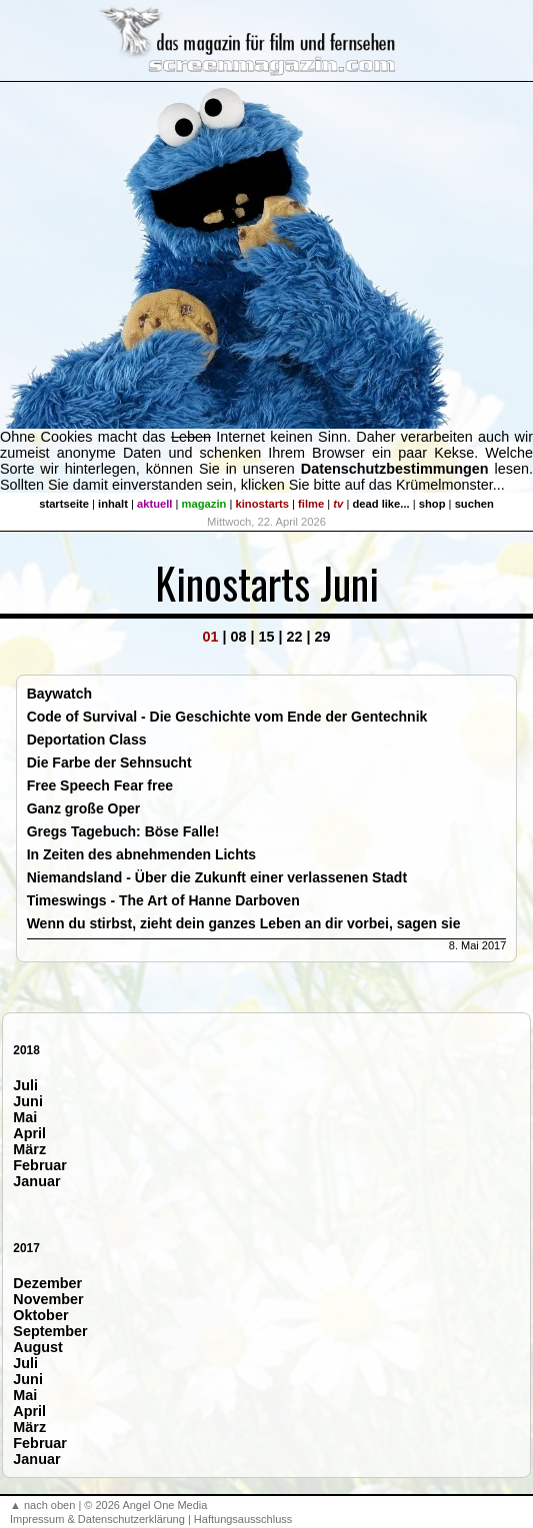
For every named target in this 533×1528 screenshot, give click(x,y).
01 (210, 637)
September (50, 1331)
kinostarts (262, 504)
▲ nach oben (42, 1505)
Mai (25, 1117)
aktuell (154, 504)
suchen (474, 504)
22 (295, 637)
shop (432, 504)
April (29, 1133)
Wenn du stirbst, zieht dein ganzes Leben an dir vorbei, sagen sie (244, 923)
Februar (40, 1165)
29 (323, 637)
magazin (204, 504)
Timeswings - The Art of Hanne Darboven (163, 900)
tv (338, 504)
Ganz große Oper (84, 808)
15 (266, 637)
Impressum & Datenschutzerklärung (97, 1519)
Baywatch (59, 694)
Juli (25, 1085)
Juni (28, 1101)
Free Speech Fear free (100, 785)
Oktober (40, 1315)
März (29, 1149)
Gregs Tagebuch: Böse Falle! (123, 831)
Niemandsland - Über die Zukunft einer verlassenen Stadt (217, 877)
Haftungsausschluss (243, 1519)
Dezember (47, 1283)
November (48, 1299)
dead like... (380, 504)
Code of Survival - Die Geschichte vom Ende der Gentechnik (227, 717)
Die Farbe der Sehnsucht (109, 762)
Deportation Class (87, 740)
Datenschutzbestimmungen (395, 469)
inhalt (113, 504)
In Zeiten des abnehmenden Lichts (141, 854)
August (38, 1347)
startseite (64, 504)
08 (238, 637)
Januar (36, 1181)
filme (311, 504)
